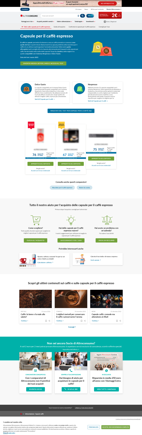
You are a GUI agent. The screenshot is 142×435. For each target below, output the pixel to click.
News (86, 9)
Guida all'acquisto (59, 27)
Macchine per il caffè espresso (62, 187)
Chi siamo (78, 9)
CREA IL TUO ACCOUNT (84, 408)
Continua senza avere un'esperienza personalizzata (128, 419)
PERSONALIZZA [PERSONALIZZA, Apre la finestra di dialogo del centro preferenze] (93, 427)
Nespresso (92, 84)
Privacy (5, 433)
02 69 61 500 (71, 389)
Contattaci (25, 9)
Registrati (113, 21)
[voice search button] (77, 16)
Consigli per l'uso (104, 27)
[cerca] (56, 16)
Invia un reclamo (106, 240)
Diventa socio (35, 389)
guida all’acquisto (35, 240)
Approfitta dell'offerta (40, 164)
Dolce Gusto (40, 84)
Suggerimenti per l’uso (71, 240)
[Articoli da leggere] (46, 321)
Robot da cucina (84, 187)
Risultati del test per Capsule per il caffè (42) (71, 111)
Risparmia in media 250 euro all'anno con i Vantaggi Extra (106, 379)
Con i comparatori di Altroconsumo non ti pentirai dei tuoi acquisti (35, 381)
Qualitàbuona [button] (71, 154)
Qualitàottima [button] (40, 154)
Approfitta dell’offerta (71, 349)
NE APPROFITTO (107, 3)
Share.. (49, 321)
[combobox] (63, 16)
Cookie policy (11, 433)
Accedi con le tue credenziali (40, 170)
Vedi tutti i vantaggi (106, 389)
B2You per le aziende (97, 9)
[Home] (21, 414)
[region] (71, 426)
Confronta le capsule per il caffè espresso (82, 27)
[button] (45, 158)
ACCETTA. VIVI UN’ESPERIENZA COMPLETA (115, 427)
